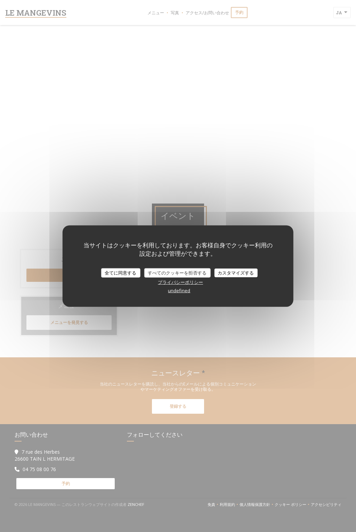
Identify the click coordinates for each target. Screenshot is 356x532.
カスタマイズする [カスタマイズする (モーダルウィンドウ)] (236, 272)
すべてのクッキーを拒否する (177, 272)
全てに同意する (120, 272)
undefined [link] (179, 290)
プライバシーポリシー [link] (180, 282)
